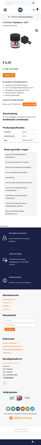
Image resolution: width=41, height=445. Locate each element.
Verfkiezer (6, 353)
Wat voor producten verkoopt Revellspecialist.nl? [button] (14, 212)
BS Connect (24, 431)
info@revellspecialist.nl (10, 363)
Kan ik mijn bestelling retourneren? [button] (16, 172)
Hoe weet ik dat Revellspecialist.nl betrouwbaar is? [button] (15, 155)
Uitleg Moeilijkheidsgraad (12, 350)
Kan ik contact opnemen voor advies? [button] (17, 162)
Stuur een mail (29, 104)
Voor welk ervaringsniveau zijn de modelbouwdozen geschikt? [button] (15, 204)
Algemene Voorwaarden (11, 346)
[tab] (20, 155)
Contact (6, 309)
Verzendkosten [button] (10, 177)
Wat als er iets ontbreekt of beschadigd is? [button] (18, 167)
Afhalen (6, 306)
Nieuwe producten (9, 343)
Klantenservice (8, 299)
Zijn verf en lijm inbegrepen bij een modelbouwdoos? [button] (16, 189)
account (12, 241)
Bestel (9, 75)
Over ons (6, 303)
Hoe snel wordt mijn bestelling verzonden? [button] (18, 182)
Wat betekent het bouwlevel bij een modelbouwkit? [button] (16, 197)
